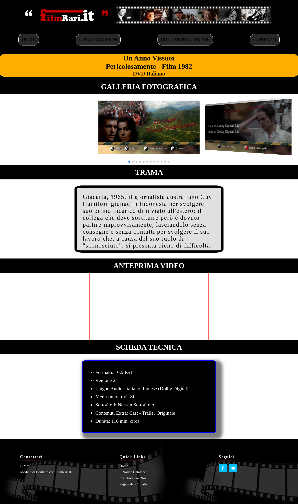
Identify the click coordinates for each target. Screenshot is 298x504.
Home (123, 466)
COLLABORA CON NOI (185, 39)
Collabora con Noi (132, 478)
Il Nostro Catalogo (132, 472)
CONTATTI (265, 39)
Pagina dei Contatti (133, 484)
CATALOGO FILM (98, 39)
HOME (29, 39)
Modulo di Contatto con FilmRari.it (45, 472)
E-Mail (25, 466)
